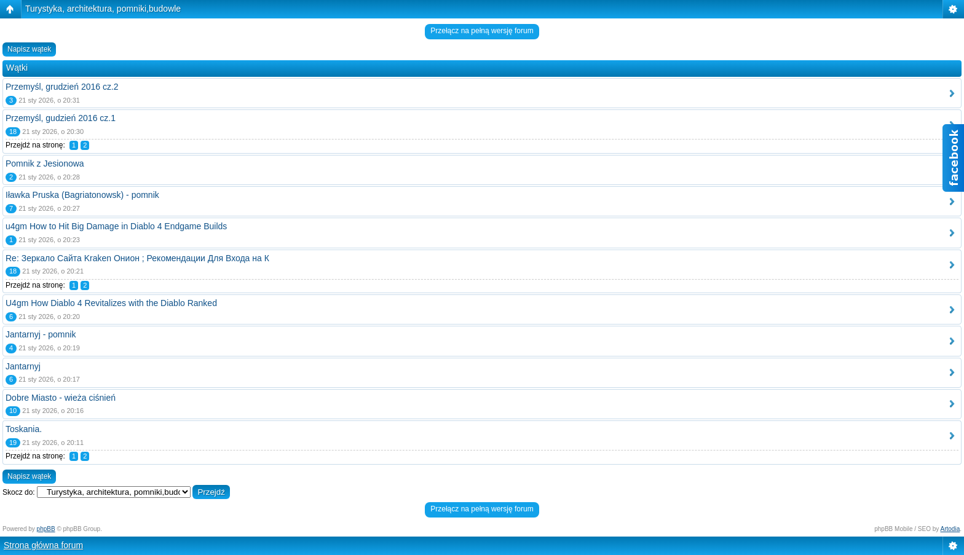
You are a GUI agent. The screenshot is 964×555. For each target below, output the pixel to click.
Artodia (950, 528)
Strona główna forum (43, 545)
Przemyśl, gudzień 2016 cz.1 (61, 118)
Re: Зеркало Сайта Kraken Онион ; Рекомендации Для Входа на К (137, 258)
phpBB (46, 528)
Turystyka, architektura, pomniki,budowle (103, 9)
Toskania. (24, 429)
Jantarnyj (23, 366)
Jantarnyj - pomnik (41, 334)
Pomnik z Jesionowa (45, 163)
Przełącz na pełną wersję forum (481, 30)
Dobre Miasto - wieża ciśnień (61, 398)
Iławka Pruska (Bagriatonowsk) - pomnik (82, 195)
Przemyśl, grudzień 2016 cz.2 (62, 87)
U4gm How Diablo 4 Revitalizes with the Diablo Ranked (111, 303)
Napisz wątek (29, 49)
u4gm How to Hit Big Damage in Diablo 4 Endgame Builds (116, 226)
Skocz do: (18, 492)
